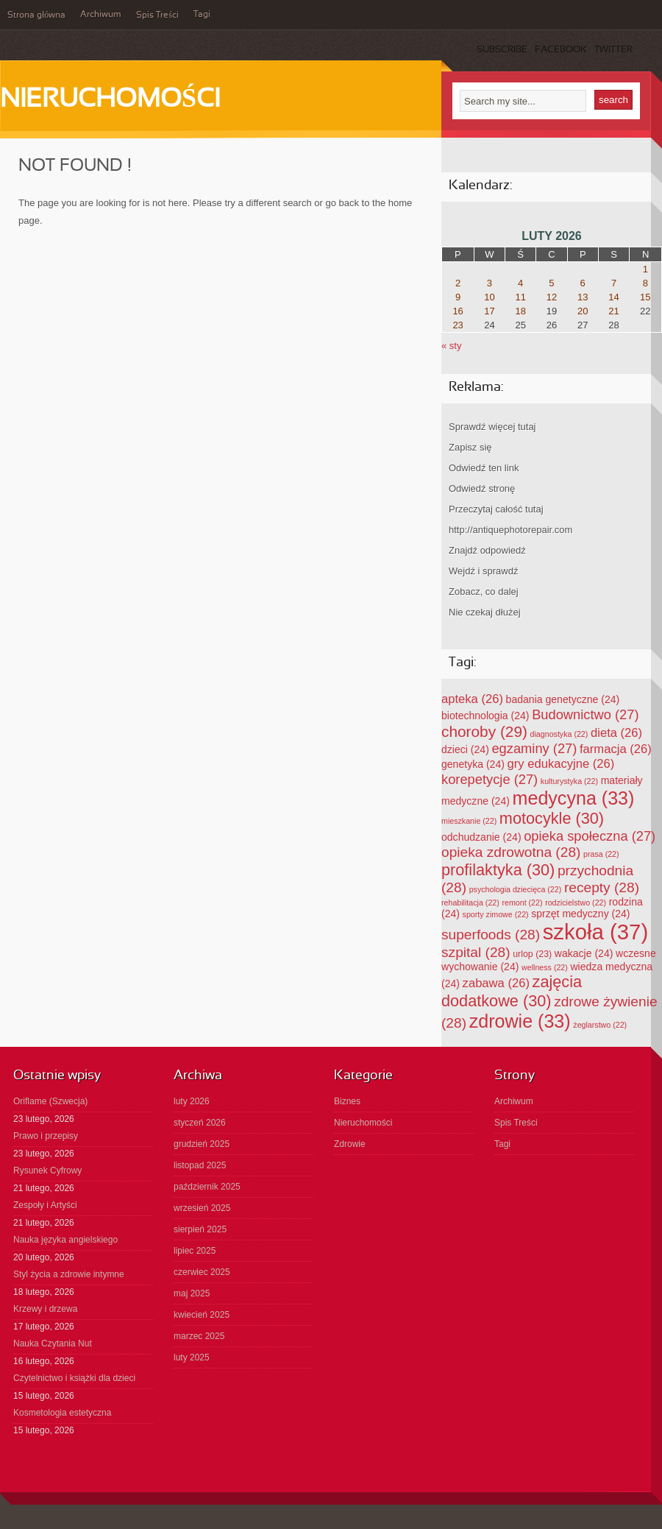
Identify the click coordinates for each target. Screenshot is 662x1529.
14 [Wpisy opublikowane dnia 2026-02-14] (613, 297)
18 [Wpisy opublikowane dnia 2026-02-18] (520, 311)
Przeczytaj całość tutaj (496, 509)
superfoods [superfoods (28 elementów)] (490, 934)
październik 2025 (207, 1187)
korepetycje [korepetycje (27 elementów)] (489, 779)
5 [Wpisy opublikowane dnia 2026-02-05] (551, 283)
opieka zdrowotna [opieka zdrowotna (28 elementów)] (510, 852)
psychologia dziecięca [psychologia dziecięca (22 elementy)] (515, 889)
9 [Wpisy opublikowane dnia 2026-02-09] (457, 297)
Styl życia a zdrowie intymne (68, 1274)
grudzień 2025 (201, 1144)
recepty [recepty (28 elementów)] (601, 887)
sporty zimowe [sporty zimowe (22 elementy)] (496, 914)
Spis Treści (157, 15)
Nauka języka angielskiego (65, 1240)
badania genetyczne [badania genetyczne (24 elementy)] (563, 699)
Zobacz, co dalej (484, 591)
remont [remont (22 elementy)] (522, 902)
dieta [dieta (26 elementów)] (616, 733)
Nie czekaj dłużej (485, 612)
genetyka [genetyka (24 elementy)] (473, 764)
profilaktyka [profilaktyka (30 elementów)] (498, 870)
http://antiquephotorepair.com (510, 529)
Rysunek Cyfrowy (47, 1170)
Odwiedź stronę (482, 488)
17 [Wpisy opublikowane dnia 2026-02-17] (489, 311)
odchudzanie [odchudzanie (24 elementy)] (481, 837)
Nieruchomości (110, 100)
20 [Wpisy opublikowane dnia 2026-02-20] (582, 311)
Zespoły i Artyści (45, 1205)
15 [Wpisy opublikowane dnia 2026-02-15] (645, 297)
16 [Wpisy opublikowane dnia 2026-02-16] (457, 311)
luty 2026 (192, 1101)
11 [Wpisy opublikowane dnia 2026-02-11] (520, 297)
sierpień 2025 (200, 1229)
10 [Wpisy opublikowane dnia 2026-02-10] (489, 297)
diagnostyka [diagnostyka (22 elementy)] (559, 734)
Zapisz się (470, 447)
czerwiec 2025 (202, 1272)
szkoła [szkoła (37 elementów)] (595, 931)
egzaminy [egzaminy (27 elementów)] (534, 748)
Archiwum (100, 14)
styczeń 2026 (200, 1122)
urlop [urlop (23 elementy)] (532, 954)
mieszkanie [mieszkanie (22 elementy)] (468, 820)
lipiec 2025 (195, 1251)
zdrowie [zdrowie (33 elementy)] (520, 1021)
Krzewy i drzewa (45, 1309)
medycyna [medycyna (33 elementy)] (574, 798)
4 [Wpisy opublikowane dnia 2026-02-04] (520, 283)
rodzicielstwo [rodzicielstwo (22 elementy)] (575, 902)
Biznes (347, 1101)
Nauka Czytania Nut (52, 1343)
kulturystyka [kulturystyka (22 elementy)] (569, 781)
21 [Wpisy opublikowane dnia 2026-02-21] (613, 311)
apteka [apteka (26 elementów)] (472, 699)
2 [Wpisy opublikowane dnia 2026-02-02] (457, 283)
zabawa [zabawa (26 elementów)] (496, 983)
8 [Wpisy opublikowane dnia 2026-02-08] (645, 283)
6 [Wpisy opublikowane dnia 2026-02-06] (583, 283)
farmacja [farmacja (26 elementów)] (616, 749)
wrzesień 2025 (202, 1208)
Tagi (201, 14)
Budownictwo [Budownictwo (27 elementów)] (585, 714)
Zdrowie (350, 1144)
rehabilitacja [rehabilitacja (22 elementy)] (470, 902)
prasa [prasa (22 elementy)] (601, 854)
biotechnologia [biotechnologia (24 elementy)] (485, 715)
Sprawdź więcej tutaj (492, 426)
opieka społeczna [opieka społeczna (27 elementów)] (589, 836)
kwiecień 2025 (201, 1315)
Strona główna (36, 15)
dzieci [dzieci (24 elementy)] (465, 749)
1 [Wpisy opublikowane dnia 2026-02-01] (645, 269)
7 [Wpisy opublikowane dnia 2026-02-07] (613, 283)
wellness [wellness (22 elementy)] (545, 967)
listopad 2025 (200, 1165)
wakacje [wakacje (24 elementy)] (584, 953)
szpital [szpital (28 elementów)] (475, 952)
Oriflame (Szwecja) (50, 1101)
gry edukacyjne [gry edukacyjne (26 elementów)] (561, 764)
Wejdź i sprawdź (483, 570)
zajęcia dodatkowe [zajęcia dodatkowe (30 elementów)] (511, 991)
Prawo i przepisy (45, 1136)
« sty (451, 345)
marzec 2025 (199, 1336)
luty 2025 (192, 1357)
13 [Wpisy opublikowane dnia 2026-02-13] (582, 297)
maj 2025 (192, 1293)
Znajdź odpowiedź (487, 550)
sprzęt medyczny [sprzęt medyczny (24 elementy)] (580, 913)
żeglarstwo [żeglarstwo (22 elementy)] (600, 1024)
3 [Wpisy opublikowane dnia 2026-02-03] (489, 283)
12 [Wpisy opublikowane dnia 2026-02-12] (552, 297)
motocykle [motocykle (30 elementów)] (551, 818)
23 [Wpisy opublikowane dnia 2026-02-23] (457, 325)
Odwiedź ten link (484, 467)
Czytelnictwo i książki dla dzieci (74, 1378)
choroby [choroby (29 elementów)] (484, 731)
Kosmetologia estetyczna (62, 1413)
